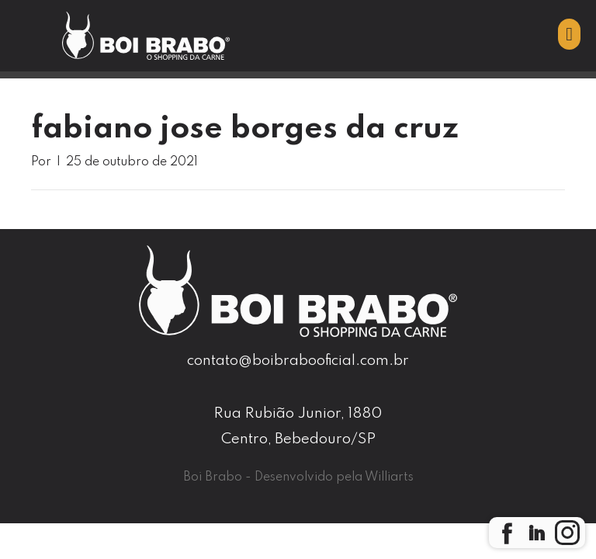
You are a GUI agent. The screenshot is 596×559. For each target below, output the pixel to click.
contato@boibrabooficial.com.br (298, 360)
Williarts (389, 477)
